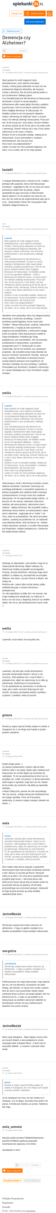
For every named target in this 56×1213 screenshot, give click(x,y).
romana (7, 836)
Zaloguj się (16, 13)
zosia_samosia (12, 1127)
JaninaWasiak (11, 914)
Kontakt (6, 1207)
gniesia (7, 715)
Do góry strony (11, 1180)
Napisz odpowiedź (14, 56)
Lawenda (8, 238)
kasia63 (7, 170)
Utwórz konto (35, 13)
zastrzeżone (30, 1211)
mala (5, 823)
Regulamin (7, 1202)
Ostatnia (22, 50)
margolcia (9, 951)
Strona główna (32, 1180)
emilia (6, 393)
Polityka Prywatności (13, 1198)
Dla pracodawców (35, 21)
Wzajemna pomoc (13, 31)
